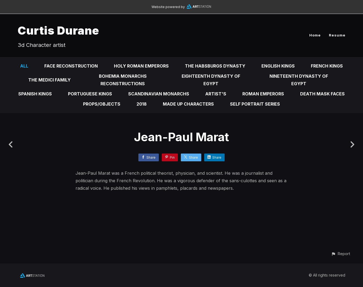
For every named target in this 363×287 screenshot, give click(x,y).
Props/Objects (101, 104)
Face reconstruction (71, 66)
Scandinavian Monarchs (158, 93)
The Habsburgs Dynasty (215, 66)
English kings (278, 66)
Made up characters (188, 104)
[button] (340, 253)
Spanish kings (35, 93)
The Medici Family (49, 80)
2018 (141, 104)
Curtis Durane (58, 30)
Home (315, 35)
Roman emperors (263, 93)
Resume (337, 35)
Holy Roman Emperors (141, 66)
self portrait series (255, 104)
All (24, 66)
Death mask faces (322, 93)
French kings (327, 66)
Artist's (215, 93)
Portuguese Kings (90, 93)
